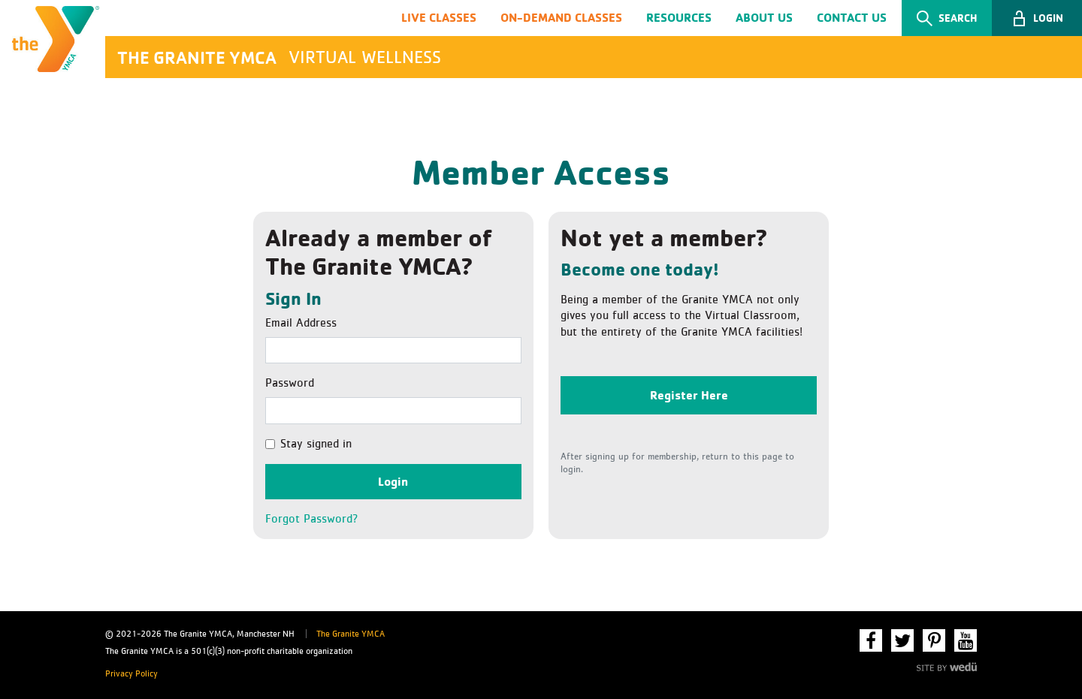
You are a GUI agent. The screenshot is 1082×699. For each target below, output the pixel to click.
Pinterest (934, 640)
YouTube (965, 640)
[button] (1037, 18)
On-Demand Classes (561, 17)
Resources (679, 17)
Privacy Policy (131, 674)
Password (289, 383)
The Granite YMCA (350, 634)
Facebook (871, 640)
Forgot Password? (311, 519)
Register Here (689, 394)
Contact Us (852, 17)
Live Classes (438, 17)
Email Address (301, 323)
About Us (764, 17)
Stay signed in (316, 444)
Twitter (902, 640)
